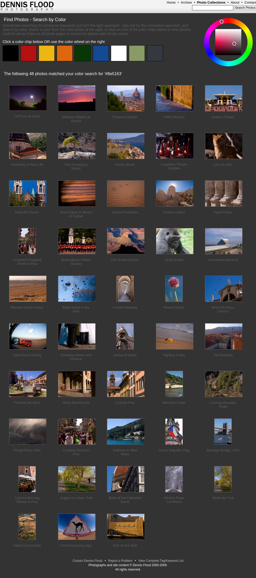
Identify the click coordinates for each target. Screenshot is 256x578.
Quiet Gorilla (174, 260)
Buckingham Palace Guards (76, 262)
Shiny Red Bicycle (76, 403)
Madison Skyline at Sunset (76, 119)
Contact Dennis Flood (87, 561)
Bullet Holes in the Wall (76, 309)
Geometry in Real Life (27, 165)
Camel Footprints (125, 212)
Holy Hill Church (27, 212)
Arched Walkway (125, 307)
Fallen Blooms (174, 117)
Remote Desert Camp (27, 307)
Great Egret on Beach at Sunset (76, 214)
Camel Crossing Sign (76, 545)
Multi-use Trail (223, 498)
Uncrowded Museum (223, 260)
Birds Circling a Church (223, 309)
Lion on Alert (223, 165)
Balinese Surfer (174, 403)
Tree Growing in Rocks (76, 166)
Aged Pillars (223, 212)
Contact (250, 2)
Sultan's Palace (222, 117)
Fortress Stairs (174, 212)
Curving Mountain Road (223, 404)
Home (171, 2)
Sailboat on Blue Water (125, 452)
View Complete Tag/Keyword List (161, 561)
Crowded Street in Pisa (76, 452)
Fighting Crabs (174, 355)
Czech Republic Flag (174, 450)
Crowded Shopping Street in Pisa (27, 262)
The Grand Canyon (125, 260)
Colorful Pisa (125, 403)
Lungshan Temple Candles (174, 166)
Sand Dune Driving (27, 355)
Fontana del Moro (27, 403)
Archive (186, 2)
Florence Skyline (125, 117)
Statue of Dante (125, 355)
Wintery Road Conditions (174, 500)
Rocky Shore (125, 165)
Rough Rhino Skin (27, 450)
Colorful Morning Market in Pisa (27, 500)
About (234, 2)
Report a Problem (120, 561)
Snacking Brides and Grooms (76, 357)
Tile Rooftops (223, 355)
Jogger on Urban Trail (76, 498)
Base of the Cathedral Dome (125, 500)
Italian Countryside (27, 545)
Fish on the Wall (125, 545)
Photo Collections (211, 2)
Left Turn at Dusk (27, 116)
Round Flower (174, 307)
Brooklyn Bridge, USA (223, 450)
